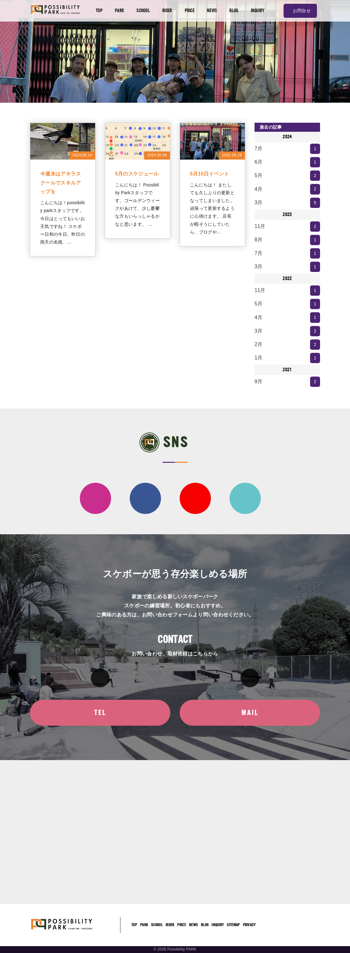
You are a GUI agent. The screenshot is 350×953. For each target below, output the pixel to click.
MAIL (250, 713)
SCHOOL (143, 10)
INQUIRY (258, 10)
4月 (287, 189)
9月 (287, 382)
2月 (287, 344)
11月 (287, 226)
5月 (287, 175)
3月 (287, 203)
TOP (99, 10)
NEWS (212, 10)
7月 (287, 149)
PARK (119, 10)
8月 (287, 240)
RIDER (167, 10)
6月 (287, 162)
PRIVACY (249, 924)
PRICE (190, 10)
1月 (287, 358)
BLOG (233, 10)
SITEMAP (233, 924)
